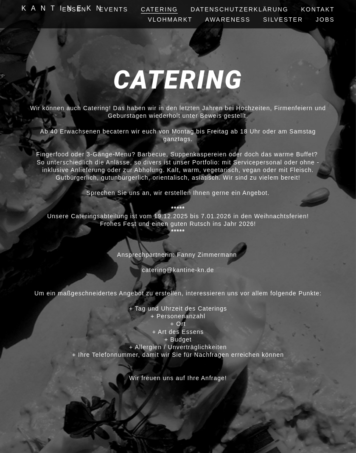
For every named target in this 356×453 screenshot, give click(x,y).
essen (74, 9)
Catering (159, 9)
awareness (227, 19)
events (113, 9)
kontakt (318, 9)
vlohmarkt (170, 19)
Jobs (325, 19)
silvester (283, 19)
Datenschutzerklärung (239, 9)
